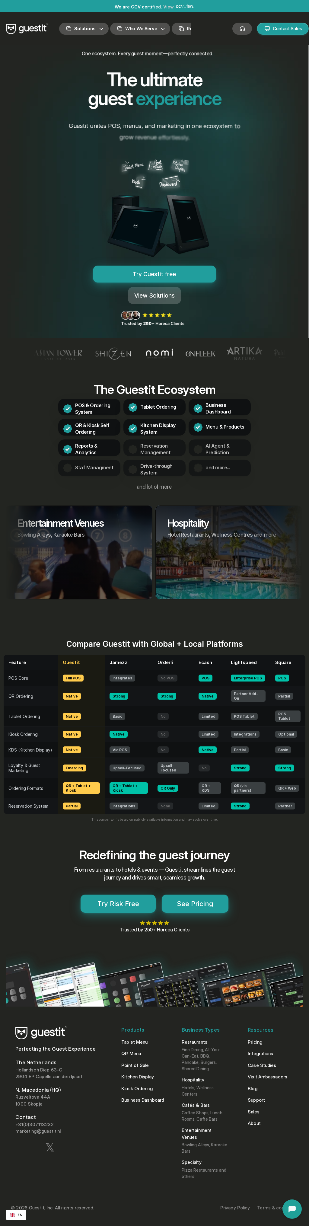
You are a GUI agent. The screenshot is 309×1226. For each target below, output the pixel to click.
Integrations (260, 1053)
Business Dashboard (142, 1100)
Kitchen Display (137, 1077)
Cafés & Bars (196, 1105)
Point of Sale (135, 1065)
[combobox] (16, 1215)
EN (16, 1214)
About (255, 1123)
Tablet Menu (134, 1042)
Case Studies (262, 1065)
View (168, 6)
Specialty (192, 1162)
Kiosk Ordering (136, 1088)
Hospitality (193, 1080)
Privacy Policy (235, 1208)
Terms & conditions (277, 1208)
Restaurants (195, 1042)
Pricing (255, 1042)
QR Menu (131, 1053)
